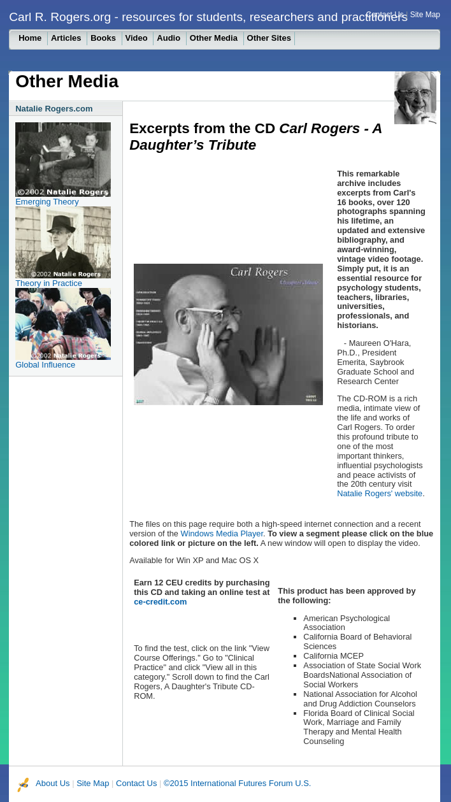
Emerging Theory (46, 201)
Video (137, 38)
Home (31, 38)
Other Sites (269, 38)
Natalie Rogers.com (53, 108)
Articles (67, 38)
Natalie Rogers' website (379, 493)
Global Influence (45, 364)
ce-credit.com (160, 601)
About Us (52, 783)
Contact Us (384, 14)
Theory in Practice (48, 283)
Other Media (215, 38)
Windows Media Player (222, 533)
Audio (169, 38)
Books (104, 38)
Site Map (425, 14)
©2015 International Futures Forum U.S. (237, 783)
